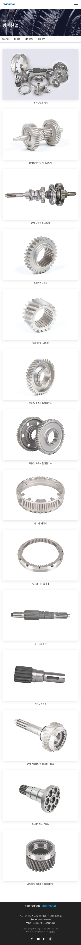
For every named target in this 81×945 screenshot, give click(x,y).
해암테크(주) (13, 6)
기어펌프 (41, 39)
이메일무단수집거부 (32, 906)
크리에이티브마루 (42, 932)
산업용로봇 (29, 39)
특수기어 (5, 39)
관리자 (52, 932)
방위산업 (17, 39)
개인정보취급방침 (49, 906)
